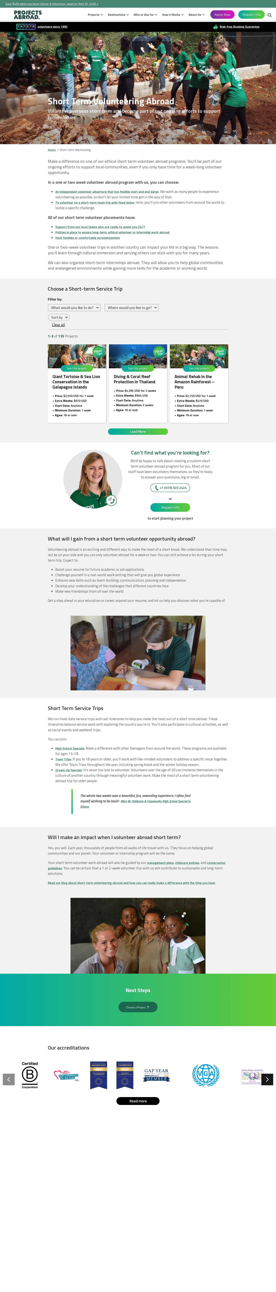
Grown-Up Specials (70, 772)
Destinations (116, 14)
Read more (138, 1113)
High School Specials (71, 751)
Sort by (57, 317)
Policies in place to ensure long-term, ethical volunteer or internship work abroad (118, 232)
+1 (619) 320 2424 (173, 490)
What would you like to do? (72, 307)
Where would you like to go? (130, 307)
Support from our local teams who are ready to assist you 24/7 (104, 226)
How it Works (171, 14)
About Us (195, 14)
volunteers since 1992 (53, 26)
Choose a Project (138, 1017)
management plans (162, 865)
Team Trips (64, 762)
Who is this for (144, 14)
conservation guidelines (66, 871)
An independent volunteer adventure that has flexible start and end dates (112, 191)
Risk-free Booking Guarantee (240, 26)
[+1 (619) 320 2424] (111, 503)
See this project (77, 368)
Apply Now (222, 14)
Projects (93, 14)
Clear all (58, 324)
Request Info (251, 14)
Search (270, 15)
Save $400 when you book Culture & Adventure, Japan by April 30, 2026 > (51, 3)
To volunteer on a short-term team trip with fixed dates (98, 202)
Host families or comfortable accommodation (90, 237)
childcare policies (191, 865)
